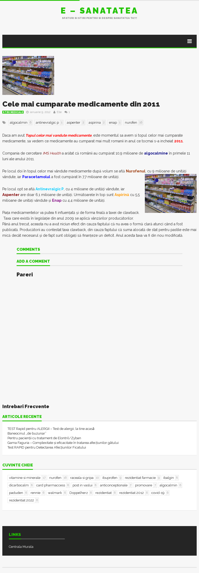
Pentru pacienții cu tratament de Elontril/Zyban (44, 438)
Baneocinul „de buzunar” (27, 433)
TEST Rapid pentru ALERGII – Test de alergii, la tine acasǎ (51, 429)
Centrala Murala (21, 547)
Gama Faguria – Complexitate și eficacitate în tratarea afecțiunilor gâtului (63, 443)
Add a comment (33, 262)
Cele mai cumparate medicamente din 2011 (81, 104)
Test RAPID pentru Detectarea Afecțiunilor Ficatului (47, 447)
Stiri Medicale (13, 112)
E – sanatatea (99, 10)
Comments (28, 250)
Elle (59, 112)
